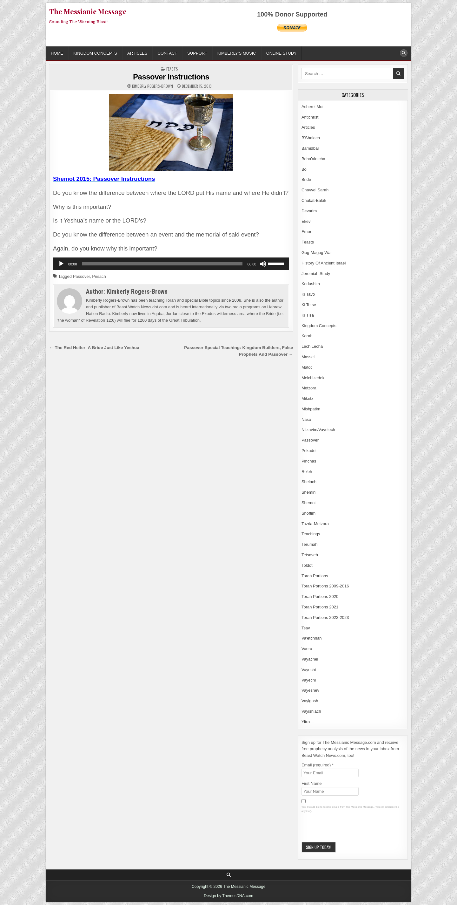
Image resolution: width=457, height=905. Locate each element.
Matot (306, 367)
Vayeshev (310, 690)
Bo (304, 169)
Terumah (309, 544)
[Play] (61, 264)
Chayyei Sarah (314, 190)
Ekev (306, 221)
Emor (306, 231)
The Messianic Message (88, 11)
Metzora (308, 388)
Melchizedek (312, 377)
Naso (306, 419)
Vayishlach (311, 711)
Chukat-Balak (313, 200)
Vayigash (309, 700)
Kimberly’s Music (236, 53)
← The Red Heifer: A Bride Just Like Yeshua (94, 347)
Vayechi (308, 669)
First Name (311, 783)
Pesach (99, 276)
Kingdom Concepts (95, 53)
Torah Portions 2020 (319, 596)
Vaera (306, 648)
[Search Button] (403, 53)
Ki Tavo (308, 294)
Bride (306, 179)
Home (57, 53)
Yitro (305, 721)
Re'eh (306, 471)
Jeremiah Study (315, 273)
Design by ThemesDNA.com (228, 896)
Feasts (172, 69)
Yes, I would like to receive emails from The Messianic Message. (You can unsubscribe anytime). (350, 809)
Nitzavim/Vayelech (318, 429)
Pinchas (308, 461)
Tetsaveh (309, 554)
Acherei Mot (312, 106)
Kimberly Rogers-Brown (152, 86)
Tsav (305, 628)
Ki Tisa (307, 315)
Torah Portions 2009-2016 (325, 586)
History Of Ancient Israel (323, 263)
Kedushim (310, 283)
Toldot (307, 565)
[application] (171, 263)
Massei (308, 356)
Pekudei (308, 450)
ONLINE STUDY (281, 53)
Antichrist (309, 117)
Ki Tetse (308, 304)
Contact (167, 53)
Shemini (308, 492)
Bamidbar (310, 148)
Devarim (309, 211)
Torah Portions (314, 575)
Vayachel (309, 659)
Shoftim (308, 513)
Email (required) (317, 765)
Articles (137, 53)
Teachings (310, 533)
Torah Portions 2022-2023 (325, 617)
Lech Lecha (312, 346)
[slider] (162, 263)
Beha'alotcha (313, 158)
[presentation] (349, 829)
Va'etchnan (311, 638)
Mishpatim (310, 409)
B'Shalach (310, 137)
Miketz (307, 398)
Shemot (308, 502)
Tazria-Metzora (315, 523)
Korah (307, 335)
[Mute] (263, 264)
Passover (81, 276)
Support (197, 53)
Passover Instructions (171, 76)
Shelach (308, 481)
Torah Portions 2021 (319, 607)
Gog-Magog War (316, 252)
